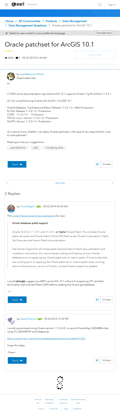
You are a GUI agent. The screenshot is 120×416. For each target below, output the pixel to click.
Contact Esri (77, 409)
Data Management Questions (28, 25)
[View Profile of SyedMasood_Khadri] (32, 74)
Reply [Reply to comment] (15, 299)
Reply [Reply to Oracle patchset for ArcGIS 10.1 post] (15, 164)
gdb (35, 147)
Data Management (74, 21)
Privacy (40, 409)
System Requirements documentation (33, 215)
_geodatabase (17, 147)
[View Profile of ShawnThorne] (28, 318)
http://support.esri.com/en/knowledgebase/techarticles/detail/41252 (46, 338)
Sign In (112, 4)
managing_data (54, 147)
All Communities (29, 21)
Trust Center (53, 409)
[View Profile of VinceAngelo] (27, 206)
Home (9, 21)
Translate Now (104, 32)
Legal (66, 409)
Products (51, 21)
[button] (98, 164)
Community (32, 4)
